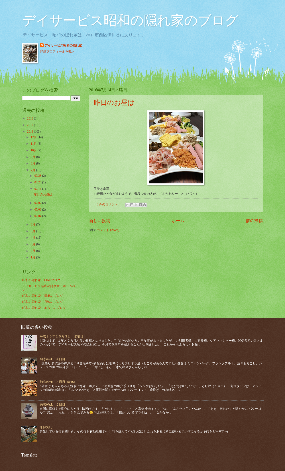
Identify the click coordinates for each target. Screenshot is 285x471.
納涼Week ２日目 (52, 404)
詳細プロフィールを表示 (57, 51)
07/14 (38, 189)
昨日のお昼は (114, 102)
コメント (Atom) (108, 230)
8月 (33, 163)
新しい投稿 (99, 220)
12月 (34, 137)
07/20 (38, 182)
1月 (33, 257)
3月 (33, 244)
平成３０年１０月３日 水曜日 (61, 336)
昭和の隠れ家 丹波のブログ (42, 302)
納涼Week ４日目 (52, 359)
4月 (33, 237)
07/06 (38, 209)
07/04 (38, 216)
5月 (33, 231)
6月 (33, 224)
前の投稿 (254, 220)
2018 (30, 118)
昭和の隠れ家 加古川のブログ (44, 308)
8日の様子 (47, 427)
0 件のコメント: (108, 204)
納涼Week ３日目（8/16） (58, 382)
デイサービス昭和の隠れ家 (63, 45)
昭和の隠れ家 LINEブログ (41, 280)
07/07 (38, 203)
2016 (30, 131)
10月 (34, 150)
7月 (33, 170)
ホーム (178, 220)
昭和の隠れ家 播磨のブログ (42, 296)
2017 (30, 125)
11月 (34, 143)
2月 (33, 251)
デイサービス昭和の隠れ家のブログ (130, 20)
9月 (33, 157)
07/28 (38, 175)
